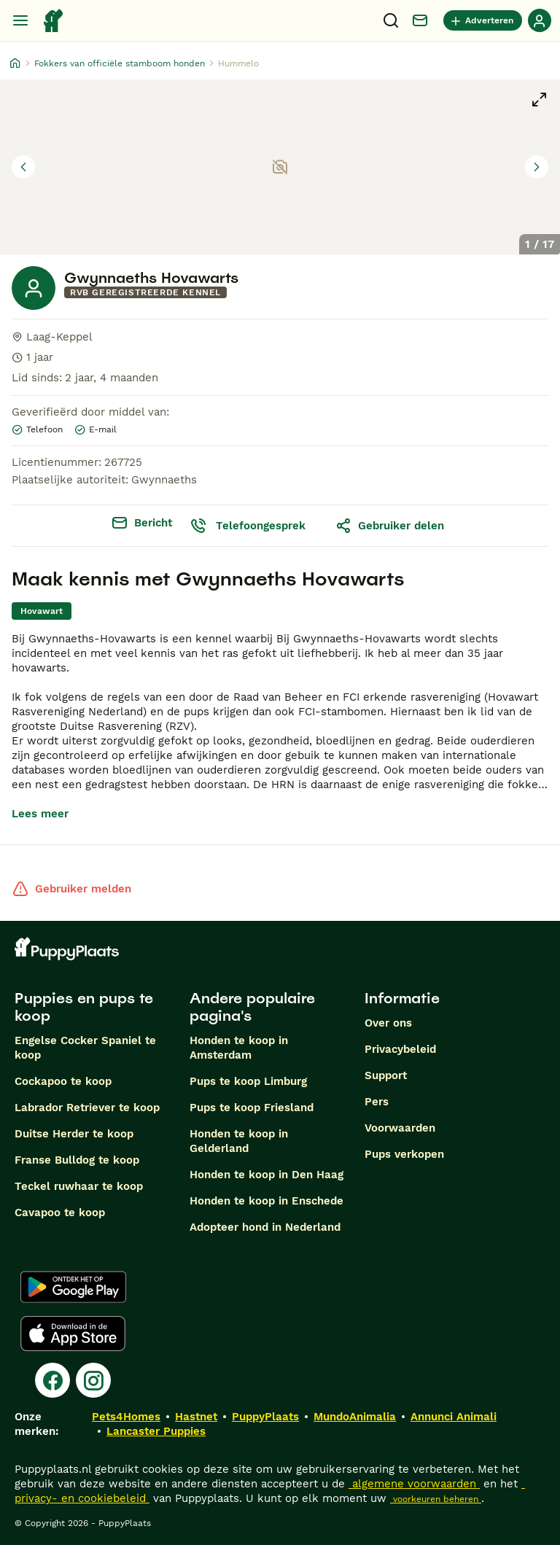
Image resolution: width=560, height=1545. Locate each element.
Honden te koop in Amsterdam (239, 1048)
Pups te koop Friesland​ (252, 1107)
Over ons (388, 1023)
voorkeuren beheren (435, 1499)
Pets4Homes (126, 1416)
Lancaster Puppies (156, 1431)
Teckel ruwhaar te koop (79, 1186)
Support (386, 1075)
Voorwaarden (400, 1128)
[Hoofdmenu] (20, 20)
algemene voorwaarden (414, 1483)
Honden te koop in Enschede (266, 1200)
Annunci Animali (454, 1416)
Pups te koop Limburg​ (248, 1081)
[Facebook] (52, 1380)
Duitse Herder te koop (74, 1133)
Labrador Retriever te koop (87, 1107)
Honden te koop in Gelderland (239, 1141)
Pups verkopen (404, 1154)
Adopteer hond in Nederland (265, 1227)
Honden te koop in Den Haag (266, 1174)
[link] (41, 611)
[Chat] (420, 20)
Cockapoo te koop (63, 1081)
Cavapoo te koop (60, 1212)
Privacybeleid (400, 1049)
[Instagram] (93, 1380)
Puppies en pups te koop (84, 1006)
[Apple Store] (73, 1333)
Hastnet (196, 1416)
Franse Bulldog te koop (77, 1160)
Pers (377, 1101)
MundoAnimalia (355, 1416)
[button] (280, 166)
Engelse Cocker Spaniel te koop (85, 1048)
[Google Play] (73, 1286)
